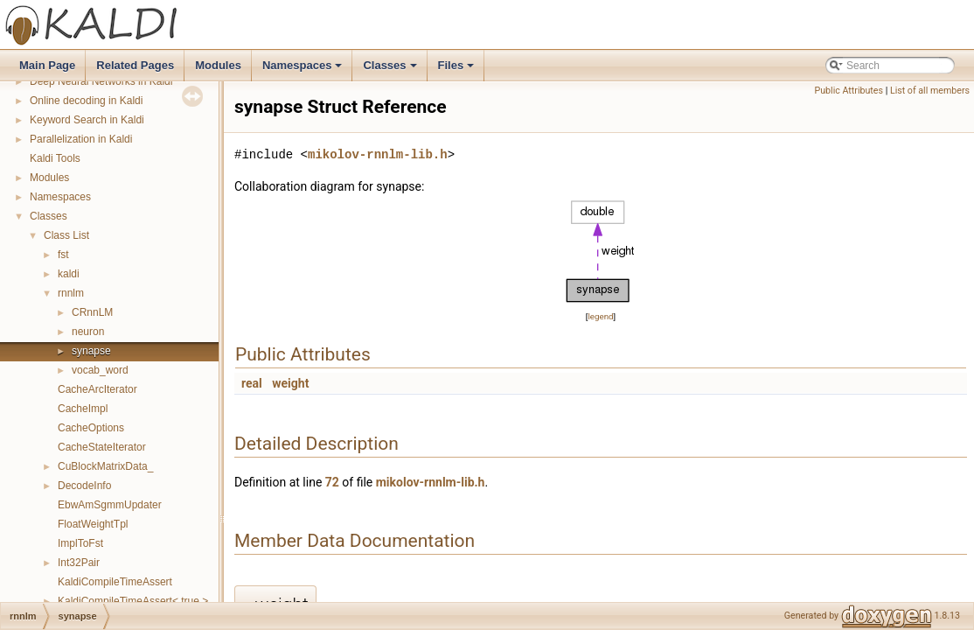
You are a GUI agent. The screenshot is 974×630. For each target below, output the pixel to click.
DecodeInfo (84, 486)
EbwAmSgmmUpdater (110, 505)
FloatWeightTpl (93, 524)
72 (332, 482)
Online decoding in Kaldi (86, 100)
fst (63, 254)
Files (457, 70)
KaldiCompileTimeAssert (115, 582)
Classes (391, 70)
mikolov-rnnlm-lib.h (378, 154)
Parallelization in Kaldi (81, 139)
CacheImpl (83, 408)
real (251, 383)
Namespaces (303, 70)
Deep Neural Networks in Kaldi (101, 81)
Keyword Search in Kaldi (87, 120)
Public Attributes (848, 90)
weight (290, 383)
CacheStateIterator (102, 447)
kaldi (69, 274)
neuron (88, 332)
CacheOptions (91, 428)
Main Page (47, 65)
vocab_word (100, 370)
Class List (66, 235)
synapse (91, 351)
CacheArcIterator (97, 389)
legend (600, 316)
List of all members (930, 90)
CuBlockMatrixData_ (105, 466)
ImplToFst (80, 543)
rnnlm (71, 293)
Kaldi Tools (55, 158)
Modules (218, 65)
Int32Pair (79, 562)
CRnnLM (92, 312)
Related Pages (135, 65)
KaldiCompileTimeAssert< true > (133, 601)
